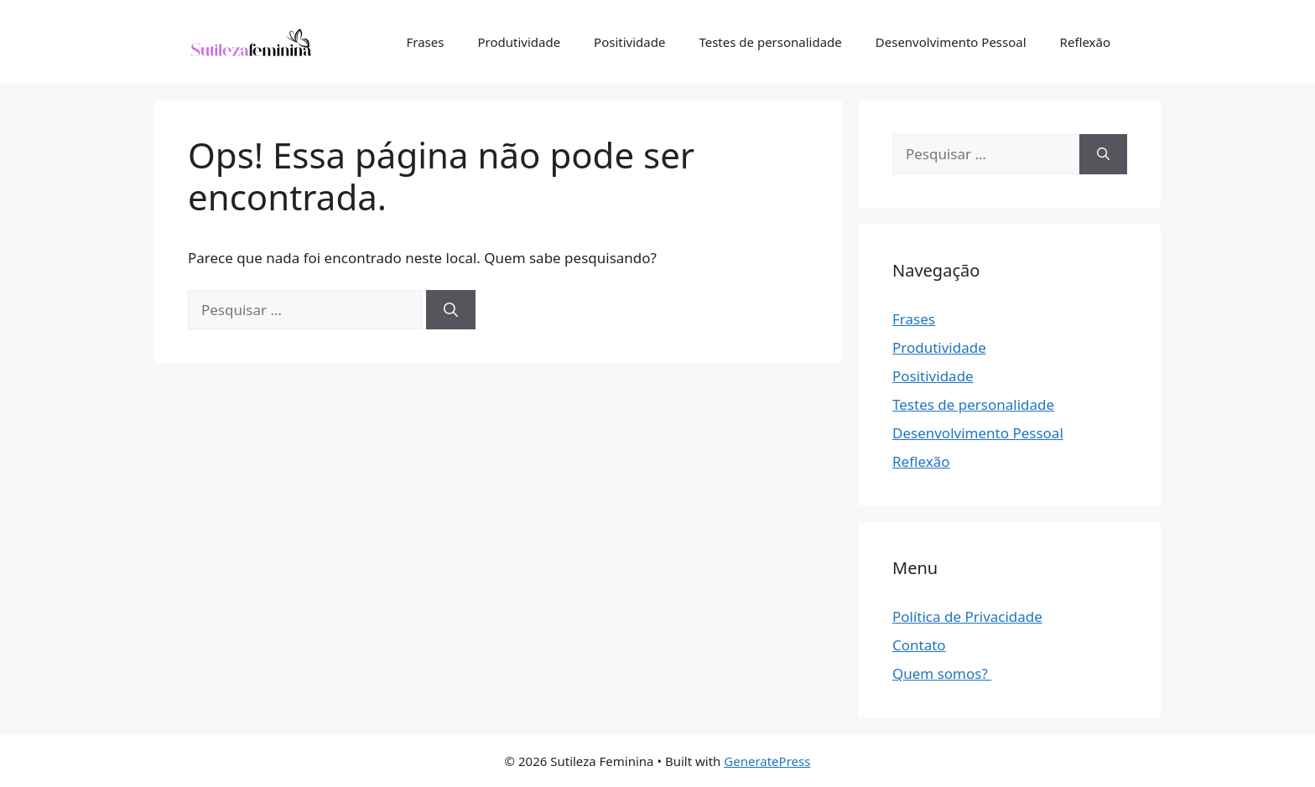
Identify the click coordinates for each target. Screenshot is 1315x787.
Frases (425, 42)
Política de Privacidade (967, 616)
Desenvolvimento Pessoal (951, 42)
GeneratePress (767, 761)
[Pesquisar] (451, 310)
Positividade (629, 42)
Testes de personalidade (770, 42)
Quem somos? (941, 673)
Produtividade (518, 42)
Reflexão (1085, 42)
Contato (919, 645)
